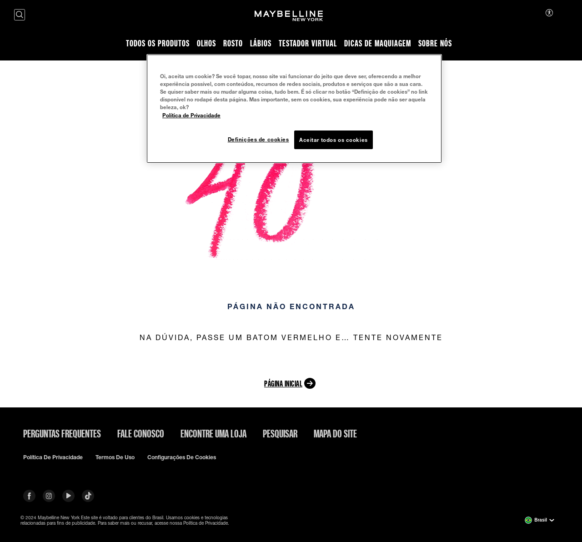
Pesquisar (280, 433)
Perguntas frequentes (62, 433)
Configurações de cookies (181, 457)
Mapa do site (335, 433)
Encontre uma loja (213, 433)
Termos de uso (115, 457)
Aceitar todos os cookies (333, 140)
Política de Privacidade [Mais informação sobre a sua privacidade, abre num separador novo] (191, 115)
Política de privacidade (53, 457)
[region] (294, 108)
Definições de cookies (258, 139)
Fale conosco (140, 433)
